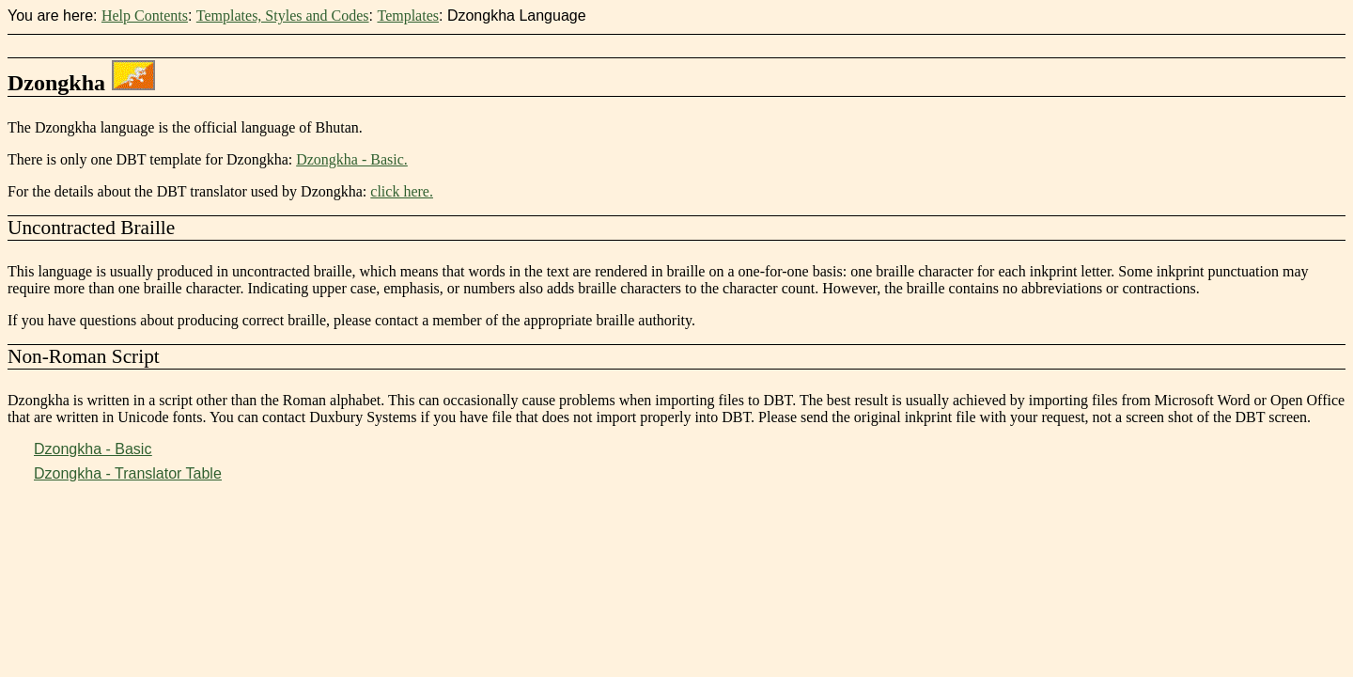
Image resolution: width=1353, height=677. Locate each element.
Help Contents (144, 16)
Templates (408, 16)
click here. (401, 191)
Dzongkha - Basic (92, 449)
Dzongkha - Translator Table (128, 473)
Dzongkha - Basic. (352, 159)
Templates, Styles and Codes (282, 16)
